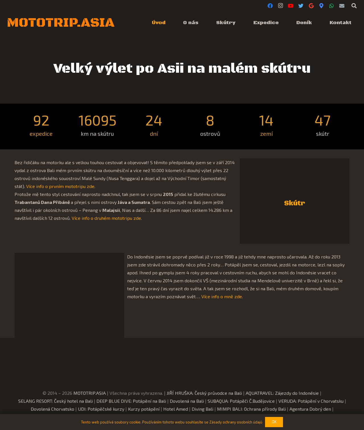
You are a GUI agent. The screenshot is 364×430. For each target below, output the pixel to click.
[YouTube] (291, 6)
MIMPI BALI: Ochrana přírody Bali (251, 409)
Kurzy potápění (144, 409)
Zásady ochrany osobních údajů (235, 422)
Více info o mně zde (221, 296)
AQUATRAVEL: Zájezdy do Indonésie (282, 393)
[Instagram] (280, 6)
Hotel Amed (175, 409)
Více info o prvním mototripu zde (60, 186)
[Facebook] (270, 6)
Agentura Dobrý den (310, 409)
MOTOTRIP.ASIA (89, 393)
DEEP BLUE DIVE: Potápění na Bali (131, 401)
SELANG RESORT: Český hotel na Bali (55, 401)
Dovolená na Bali (187, 401)
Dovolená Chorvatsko (52, 409)
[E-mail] (342, 6)
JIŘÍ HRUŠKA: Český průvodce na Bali (204, 393)
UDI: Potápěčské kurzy (101, 409)
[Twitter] (301, 6)
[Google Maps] (321, 6)
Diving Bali (202, 409)
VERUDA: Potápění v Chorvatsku (311, 401)
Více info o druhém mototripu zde (106, 218)
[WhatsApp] (331, 6)
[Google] (311, 6)
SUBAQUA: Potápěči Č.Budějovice (241, 401)
